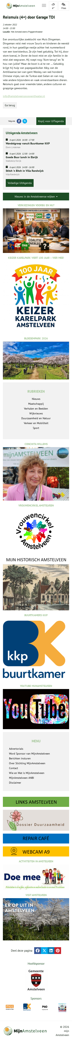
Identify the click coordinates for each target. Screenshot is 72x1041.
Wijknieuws (36, 413)
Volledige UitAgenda (20, 183)
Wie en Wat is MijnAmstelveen (26, 773)
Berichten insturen (20, 758)
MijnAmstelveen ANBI (21, 778)
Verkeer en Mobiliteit (36, 423)
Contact (13, 768)
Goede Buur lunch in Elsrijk (22, 157)
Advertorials (16, 748)
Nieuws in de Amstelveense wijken (36, 196)
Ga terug (10, 105)
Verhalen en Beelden (36, 408)
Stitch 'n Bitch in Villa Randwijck (25, 170)
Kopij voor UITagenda (51, 121)
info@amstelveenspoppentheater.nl (24, 96)
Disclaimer (15, 782)
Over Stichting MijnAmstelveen (27, 763)
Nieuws (36, 399)
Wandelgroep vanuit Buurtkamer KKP (28, 143)
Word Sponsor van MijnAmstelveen (29, 753)
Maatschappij (36, 403)
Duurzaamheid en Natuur (36, 418)
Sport (36, 428)
